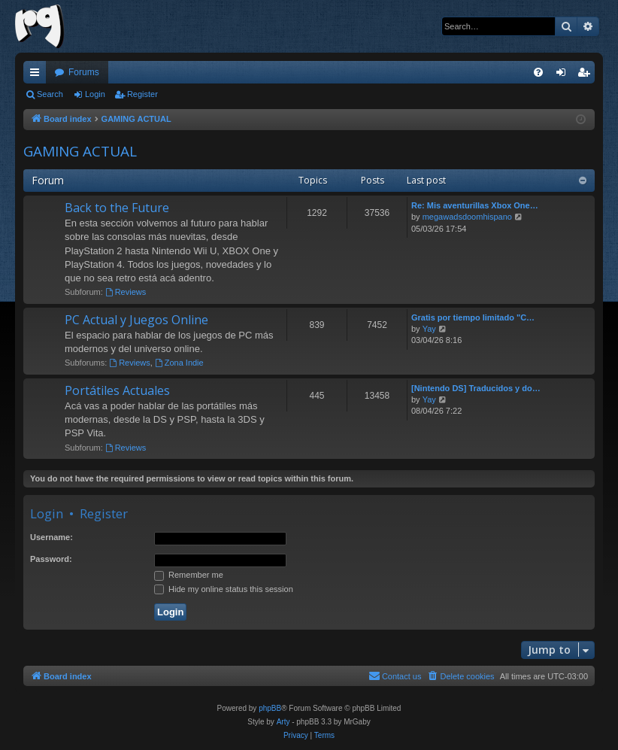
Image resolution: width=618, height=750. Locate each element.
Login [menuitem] (564, 75)
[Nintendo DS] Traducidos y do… (476, 388)
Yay (429, 328)
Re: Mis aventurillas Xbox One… (474, 205)
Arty (283, 722)
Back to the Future (117, 207)
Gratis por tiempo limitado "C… (473, 317)
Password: (51, 558)
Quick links (37, 75)
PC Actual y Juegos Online (136, 319)
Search (50, 94)
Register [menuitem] (587, 75)
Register (142, 94)
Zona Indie (179, 362)
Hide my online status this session (223, 589)
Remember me (188, 574)
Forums (83, 72)
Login (95, 94)
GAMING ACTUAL (80, 151)
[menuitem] (538, 72)
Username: (51, 537)
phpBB (270, 708)
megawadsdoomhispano (467, 216)
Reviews (125, 291)
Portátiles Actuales (117, 390)
